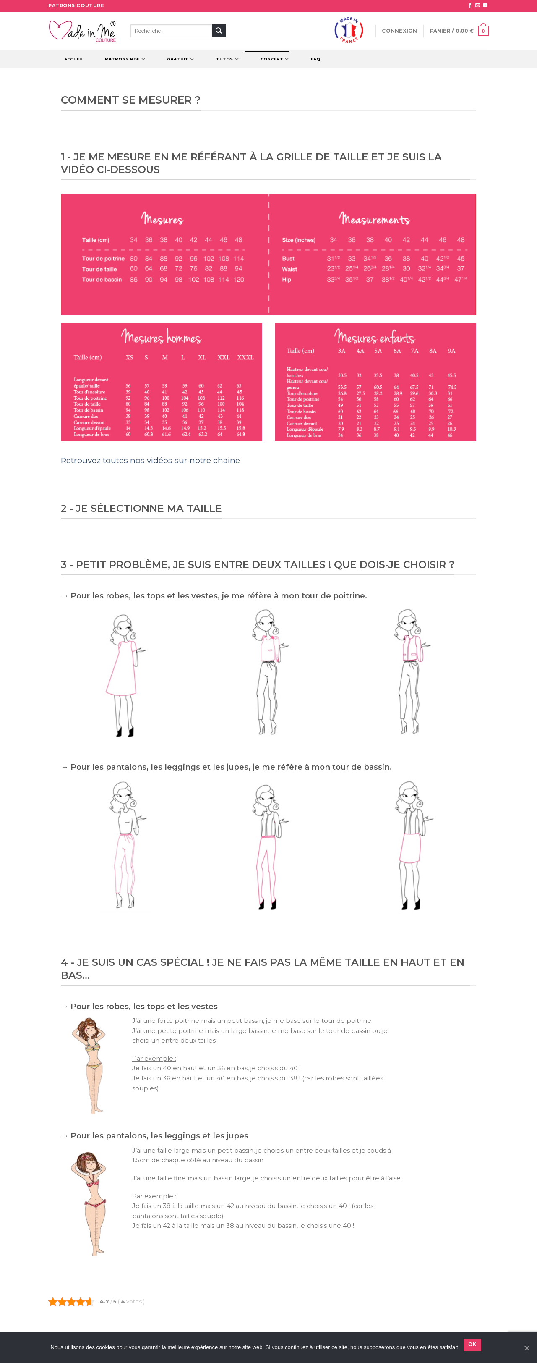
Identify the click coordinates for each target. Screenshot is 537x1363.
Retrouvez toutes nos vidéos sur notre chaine (150, 460)
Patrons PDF (125, 59)
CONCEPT (275, 59)
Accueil (73, 59)
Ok (472, 1344)
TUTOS (227, 59)
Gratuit (180, 59)
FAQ (316, 59)
